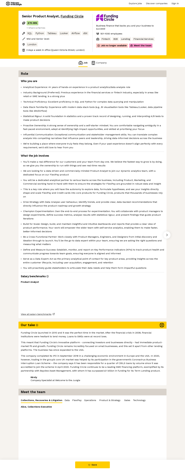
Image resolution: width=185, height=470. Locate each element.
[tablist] (133, 82)
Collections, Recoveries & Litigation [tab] (119, 83)
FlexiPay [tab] (154, 82)
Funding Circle (72, 16)
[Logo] (14, 4)
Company (99, 62)
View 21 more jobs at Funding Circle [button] (62, 447)
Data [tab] (144, 82)
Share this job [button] (30, 447)
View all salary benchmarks (36, 436)
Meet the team (140, 45)
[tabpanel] (133, 108)
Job (83, 62)
